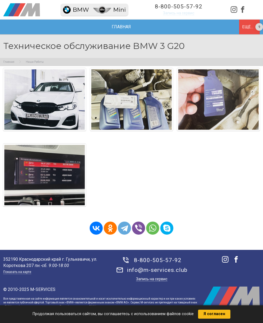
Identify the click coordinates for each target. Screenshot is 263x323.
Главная (29, 26)
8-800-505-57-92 (178, 6)
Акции (184, 26)
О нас (55, 26)
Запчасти (154, 26)
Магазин (213, 26)
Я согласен (214, 314)
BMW (81, 9)
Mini (119, 9)
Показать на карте (17, 272)
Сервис (81, 26)
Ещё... (247, 26)
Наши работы (117, 26)
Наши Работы (35, 61)
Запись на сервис (178, 13)
